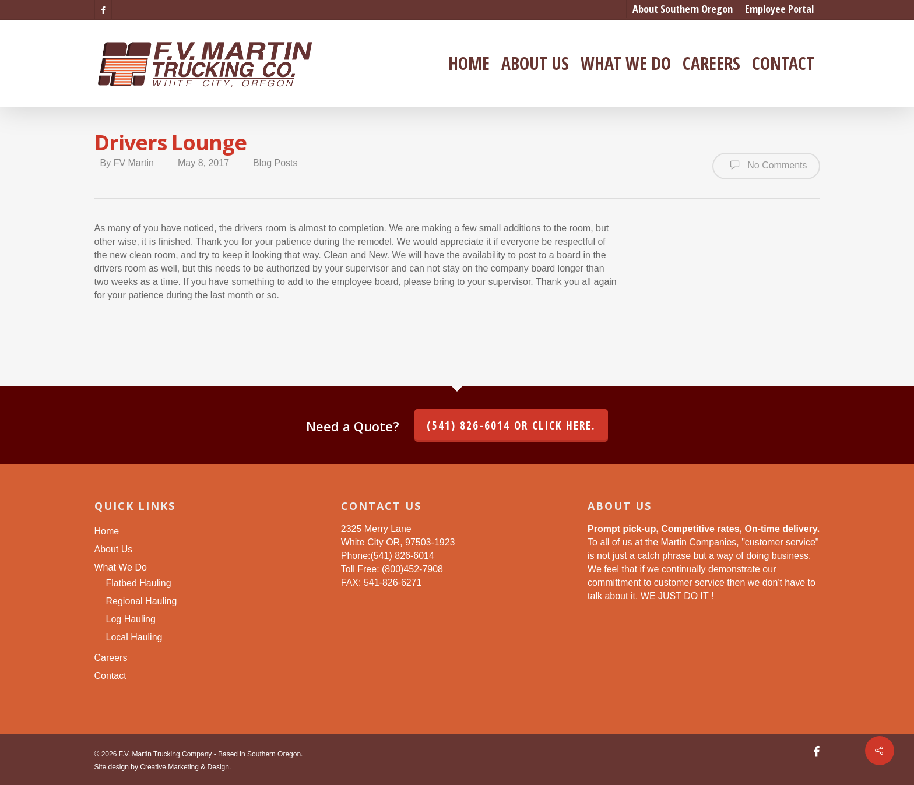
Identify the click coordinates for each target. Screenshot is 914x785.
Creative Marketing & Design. (185, 767)
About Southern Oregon (682, 9)
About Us (535, 63)
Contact (783, 63)
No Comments (766, 165)
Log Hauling (131, 619)
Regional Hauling (141, 601)
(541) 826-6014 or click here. (511, 425)
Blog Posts (275, 163)
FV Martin (134, 163)
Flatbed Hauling (138, 583)
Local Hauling (134, 637)
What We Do (626, 63)
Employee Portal (779, 9)
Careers (711, 63)
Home (469, 63)
